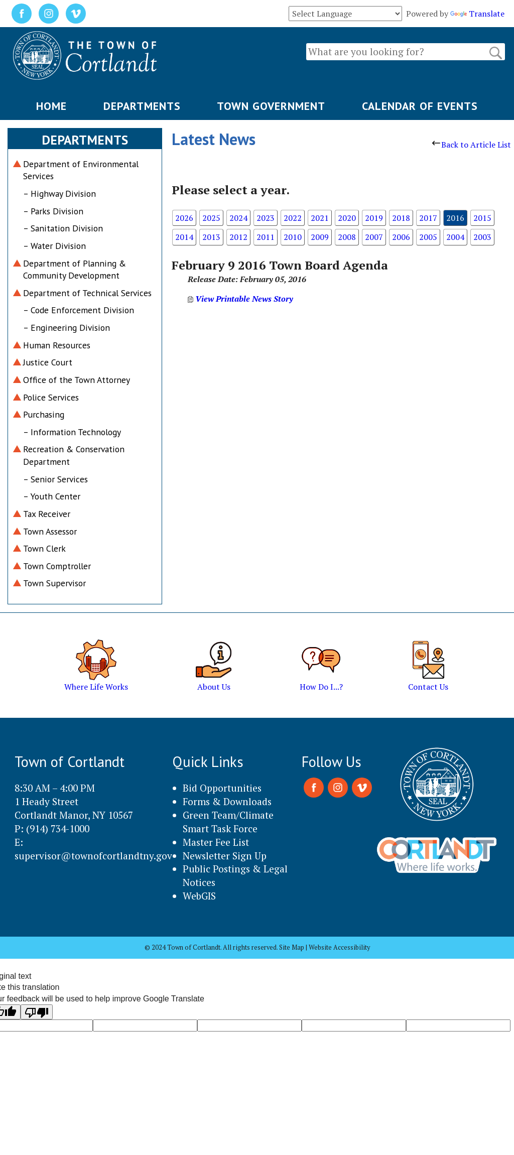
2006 (401, 236)
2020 (347, 217)
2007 (374, 236)
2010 (293, 236)
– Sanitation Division (63, 228)
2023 (265, 217)
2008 (347, 236)
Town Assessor (50, 531)
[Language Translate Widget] (345, 13)
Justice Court (47, 362)
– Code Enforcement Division (78, 310)
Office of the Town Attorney (76, 380)
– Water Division (54, 245)
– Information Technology (72, 432)
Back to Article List (471, 144)
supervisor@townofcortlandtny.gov (93, 855)
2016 (455, 217)
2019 (374, 217)
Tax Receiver (46, 514)
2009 (320, 236)
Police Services (51, 397)
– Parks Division (53, 211)
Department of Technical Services (87, 293)
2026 (184, 217)
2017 (428, 217)
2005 (428, 236)
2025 (211, 217)
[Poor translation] (37, 1011)
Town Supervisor (54, 583)
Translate (477, 13)
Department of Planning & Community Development (74, 270)
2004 (455, 236)
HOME (51, 106)
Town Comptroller (57, 566)
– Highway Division (59, 193)
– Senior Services (55, 479)
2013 (211, 236)
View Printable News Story (240, 298)
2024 (238, 217)
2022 (293, 217)
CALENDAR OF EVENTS (420, 106)
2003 (482, 236)
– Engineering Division (66, 327)
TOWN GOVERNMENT (271, 106)
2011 (265, 236)
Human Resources (56, 345)
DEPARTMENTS (142, 106)
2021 (320, 217)
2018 (401, 217)
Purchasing (43, 414)
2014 (184, 236)
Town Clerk (44, 548)
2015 (482, 217)
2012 (238, 236)
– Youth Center (51, 496)
